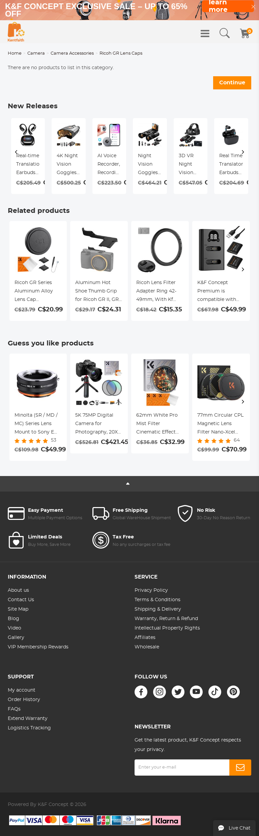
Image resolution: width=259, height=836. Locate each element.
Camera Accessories (72, 53)
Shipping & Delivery (158, 609)
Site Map (18, 609)
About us (18, 590)
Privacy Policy (151, 590)
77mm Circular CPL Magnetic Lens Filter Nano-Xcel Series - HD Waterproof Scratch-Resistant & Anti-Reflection (220, 425)
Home (15, 53)
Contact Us (21, 599)
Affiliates (145, 637)
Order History (24, 699)
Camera (36, 53)
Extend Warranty (28, 718)
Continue (232, 82)
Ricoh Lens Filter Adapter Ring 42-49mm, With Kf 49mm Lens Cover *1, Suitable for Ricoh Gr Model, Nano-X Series (158, 292)
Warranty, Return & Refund (166, 618)
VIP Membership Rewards (38, 647)
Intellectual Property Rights (167, 628)
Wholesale (147, 647)
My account (21, 690)
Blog (13, 618)
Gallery (16, 637)
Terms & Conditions (157, 599)
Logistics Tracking (29, 728)
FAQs (14, 709)
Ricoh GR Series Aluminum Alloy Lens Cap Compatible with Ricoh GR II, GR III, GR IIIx (35, 292)
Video (14, 628)
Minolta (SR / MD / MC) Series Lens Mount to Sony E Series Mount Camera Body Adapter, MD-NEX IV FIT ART (38, 425)
